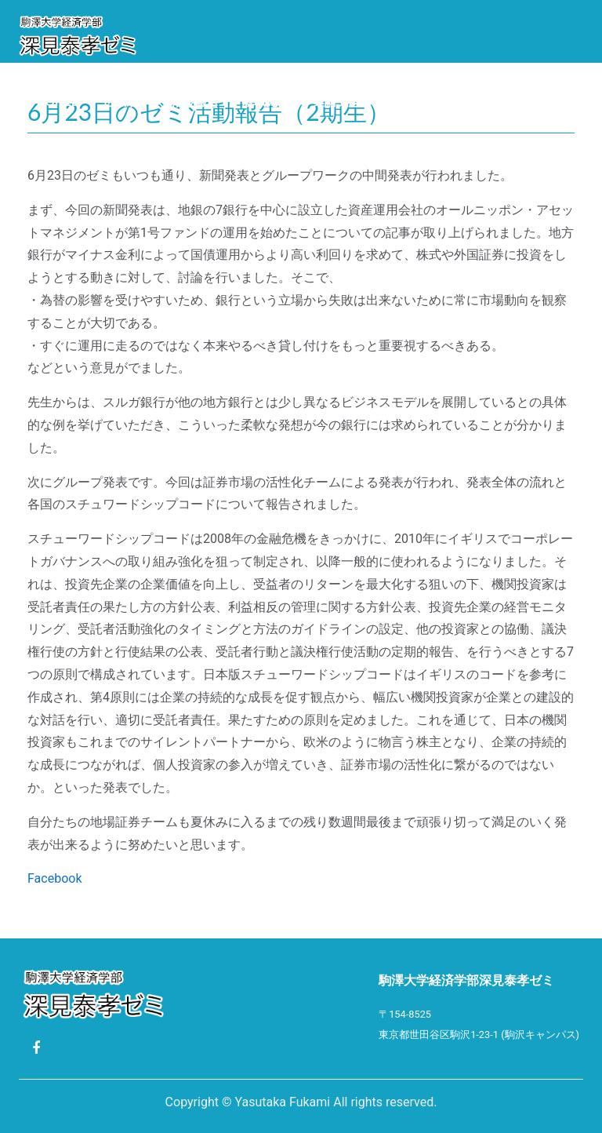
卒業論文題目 (336, 101)
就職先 (259, 101)
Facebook (54, 878)
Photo (416, 101)
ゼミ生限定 (60, 144)
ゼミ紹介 (124, 101)
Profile (54, 101)
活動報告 (195, 101)
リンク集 (484, 101)
